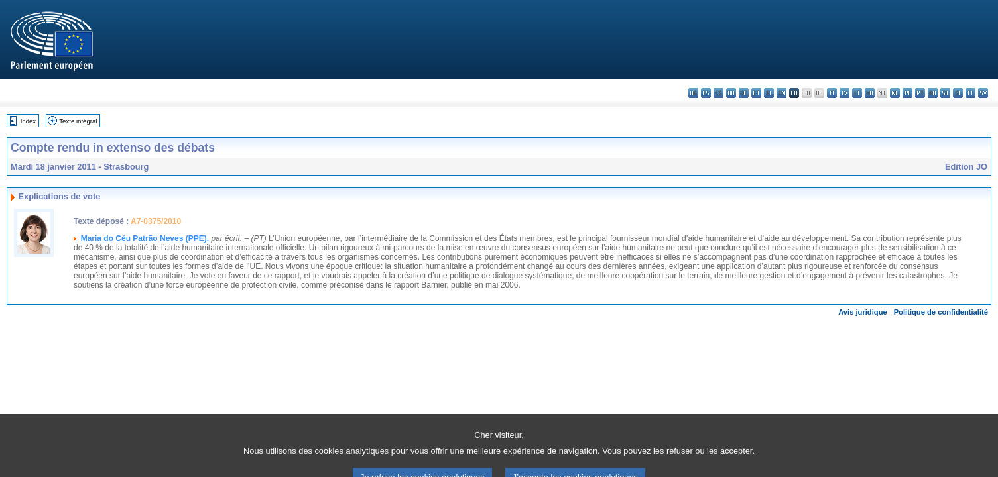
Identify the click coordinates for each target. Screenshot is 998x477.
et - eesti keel (756, 93)
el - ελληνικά (769, 93)
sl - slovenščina (958, 93)
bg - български (693, 93)
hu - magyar (870, 93)
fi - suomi (970, 93)
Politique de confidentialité (941, 312)
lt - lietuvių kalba (857, 93)
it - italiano (832, 93)
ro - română (933, 93)
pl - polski (907, 93)
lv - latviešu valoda (844, 93)
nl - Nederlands (895, 93)
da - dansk (731, 93)
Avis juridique (862, 312)
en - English (781, 93)
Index (28, 121)
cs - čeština (718, 93)
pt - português (920, 93)
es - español (706, 93)
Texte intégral (78, 121)
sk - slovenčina (945, 93)
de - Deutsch (744, 93)
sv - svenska (983, 93)
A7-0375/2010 (156, 221)
